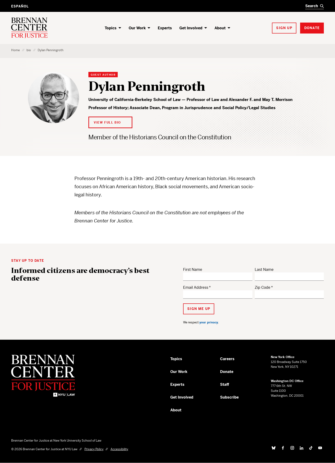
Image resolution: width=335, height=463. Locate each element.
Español (20, 6)
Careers (227, 358)
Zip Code (262, 287)
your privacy (208, 322)
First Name (192, 269)
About (220, 28)
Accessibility (119, 449)
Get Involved (190, 28)
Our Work (137, 28)
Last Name (264, 269)
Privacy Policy (94, 449)
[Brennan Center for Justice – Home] (47, 376)
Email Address (195, 287)
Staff (224, 384)
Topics (111, 28)
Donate (226, 371)
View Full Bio (107, 122)
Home (15, 50)
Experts (165, 28)
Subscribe (229, 397)
